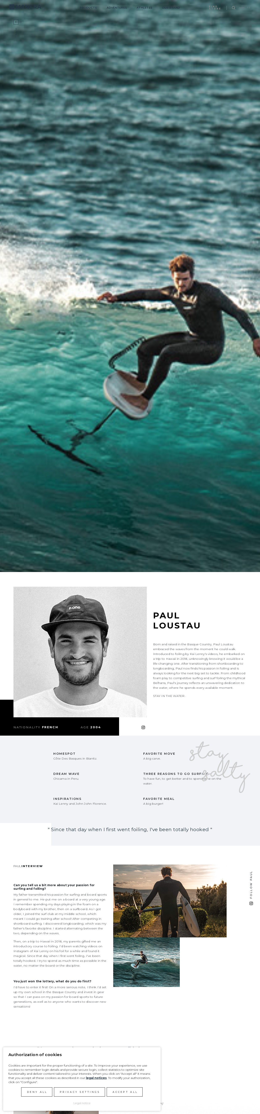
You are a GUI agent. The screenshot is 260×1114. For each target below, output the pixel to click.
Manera (25, 7)
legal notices (96, 1078)
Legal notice (82, 1103)
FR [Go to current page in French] (249, 7)
